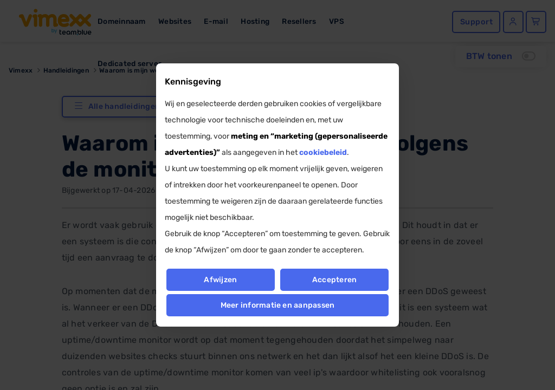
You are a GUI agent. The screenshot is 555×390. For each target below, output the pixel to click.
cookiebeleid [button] (323, 152)
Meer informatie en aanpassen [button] (278, 305)
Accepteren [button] (334, 279)
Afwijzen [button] (220, 279)
